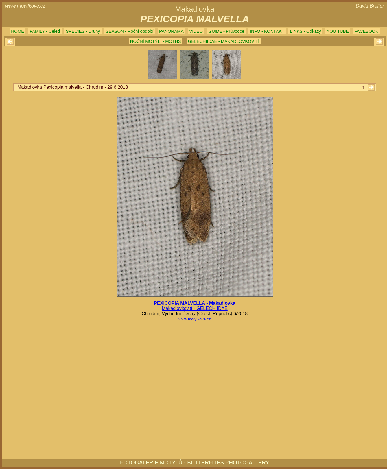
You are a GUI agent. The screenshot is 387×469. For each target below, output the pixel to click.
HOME (17, 31)
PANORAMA (171, 31)
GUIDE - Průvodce (226, 31)
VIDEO (196, 31)
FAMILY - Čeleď (45, 31)
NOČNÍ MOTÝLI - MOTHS (155, 41)
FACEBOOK (366, 31)
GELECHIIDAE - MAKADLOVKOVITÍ (223, 41)
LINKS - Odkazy (305, 31)
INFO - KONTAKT (267, 31)
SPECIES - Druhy (83, 31)
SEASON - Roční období (129, 31)
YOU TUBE (338, 31)
